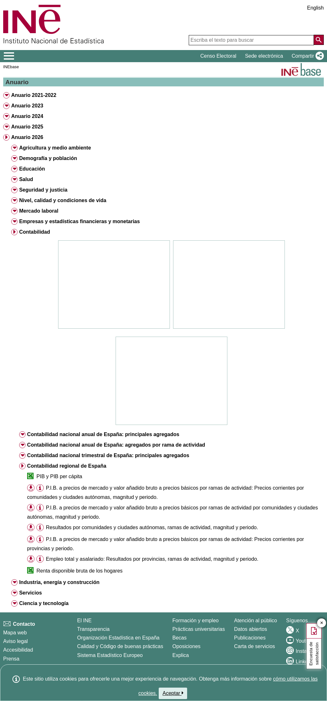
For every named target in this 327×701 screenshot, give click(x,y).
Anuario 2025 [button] (27, 126)
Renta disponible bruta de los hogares (79, 570)
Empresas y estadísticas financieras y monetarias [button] (79, 221)
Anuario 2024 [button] (27, 116)
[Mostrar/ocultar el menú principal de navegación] (9, 56)
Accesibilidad (18, 650)
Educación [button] (32, 169)
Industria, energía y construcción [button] (59, 582)
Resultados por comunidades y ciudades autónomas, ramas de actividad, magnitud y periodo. (152, 527)
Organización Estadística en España (118, 637)
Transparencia (93, 629)
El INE (84, 620)
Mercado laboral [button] (38, 211)
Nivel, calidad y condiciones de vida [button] (62, 200)
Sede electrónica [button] (264, 56)
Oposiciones (186, 646)
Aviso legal (15, 641)
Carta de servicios (254, 646)
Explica (180, 655)
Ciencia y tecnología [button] (44, 603)
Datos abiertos (250, 629)
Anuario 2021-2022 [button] (33, 95)
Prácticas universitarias (198, 629)
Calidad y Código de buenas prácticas (120, 646)
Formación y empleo (195, 620)
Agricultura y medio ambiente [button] (55, 147)
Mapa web (15, 632)
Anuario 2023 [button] (27, 105)
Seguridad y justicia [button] (43, 190)
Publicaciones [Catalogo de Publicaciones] (250, 637)
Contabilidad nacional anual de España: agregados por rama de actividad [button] (116, 445)
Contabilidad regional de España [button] (66, 466)
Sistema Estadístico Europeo (110, 655)
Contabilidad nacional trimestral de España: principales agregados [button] (108, 455)
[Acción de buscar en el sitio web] (319, 40)
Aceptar (173, 693)
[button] (306, 56)
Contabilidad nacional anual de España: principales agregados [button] (103, 434)
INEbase (11, 66)
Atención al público (255, 620)
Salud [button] (26, 179)
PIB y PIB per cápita (59, 476)
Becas (179, 637)
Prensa (11, 658)
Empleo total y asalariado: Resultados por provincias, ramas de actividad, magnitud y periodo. (152, 559)
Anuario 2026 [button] (27, 137)
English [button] (315, 8)
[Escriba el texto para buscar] (251, 40)
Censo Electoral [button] (218, 56)
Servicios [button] (30, 592)
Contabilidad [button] (34, 232)
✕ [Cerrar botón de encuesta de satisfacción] (321, 623)
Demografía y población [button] (48, 158)
